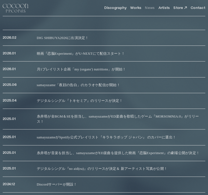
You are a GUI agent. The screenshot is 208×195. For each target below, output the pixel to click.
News (150, 8)
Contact (198, 8)
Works (135, 8)
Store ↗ (180, 8)
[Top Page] (15, 8)
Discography (115, 8)
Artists (164, 8)
